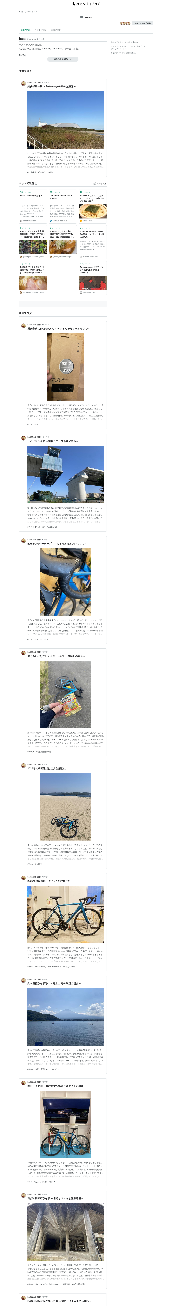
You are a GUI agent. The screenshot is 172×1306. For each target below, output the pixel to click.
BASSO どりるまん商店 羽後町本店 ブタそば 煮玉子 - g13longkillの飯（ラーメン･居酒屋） (32, 270)
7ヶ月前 (46, 82)
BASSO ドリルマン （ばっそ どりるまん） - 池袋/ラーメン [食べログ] (92, 198)
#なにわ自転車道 (43, 752)
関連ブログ (56, 30)
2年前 (45, 979)
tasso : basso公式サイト (31, 195)
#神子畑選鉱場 (78, 1284)
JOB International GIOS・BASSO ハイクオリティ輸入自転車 (92, 234)
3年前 (45, 1082)
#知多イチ (42, 172)
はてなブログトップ (118, 49)
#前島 (29, 1181)
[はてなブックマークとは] (36, 183)
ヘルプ (132, 46)
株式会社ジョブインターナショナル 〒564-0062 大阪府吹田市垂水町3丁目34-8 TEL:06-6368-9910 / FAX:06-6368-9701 (92, 246)
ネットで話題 (41, 30)
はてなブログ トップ (28, 12)
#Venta (30, 864)
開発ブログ (141, 46)
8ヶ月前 (46, 325)
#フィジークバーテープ (37, 639)
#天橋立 (38, 864)
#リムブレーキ (69, 966)
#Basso (30, 1069)
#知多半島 (31, 172)
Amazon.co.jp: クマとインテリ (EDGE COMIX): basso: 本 (92, 270)
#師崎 (51, 172)
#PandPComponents (52, 1284)
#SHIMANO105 (54, 966)
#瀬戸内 (52, 1181)
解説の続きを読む (63, 59)
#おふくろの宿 (40, 1181)
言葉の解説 (25, 30)
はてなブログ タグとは (119, 46)
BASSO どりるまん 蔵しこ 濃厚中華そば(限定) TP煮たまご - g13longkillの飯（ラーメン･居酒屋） (63, 234)
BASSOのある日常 (34, 82)
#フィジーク (32, 424)
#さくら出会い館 (49, 527)
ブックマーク (26, 192)
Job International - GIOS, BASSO (61, 197)
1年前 (45, 540)
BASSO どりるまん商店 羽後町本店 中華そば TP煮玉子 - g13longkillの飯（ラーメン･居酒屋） (32, 234)
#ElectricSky (40, 966)
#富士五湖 (40, 1069)
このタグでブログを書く (142, 23)
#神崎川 (30, 752)
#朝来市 (66, 1284)
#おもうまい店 (33, 527)
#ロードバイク (52, 1069)
